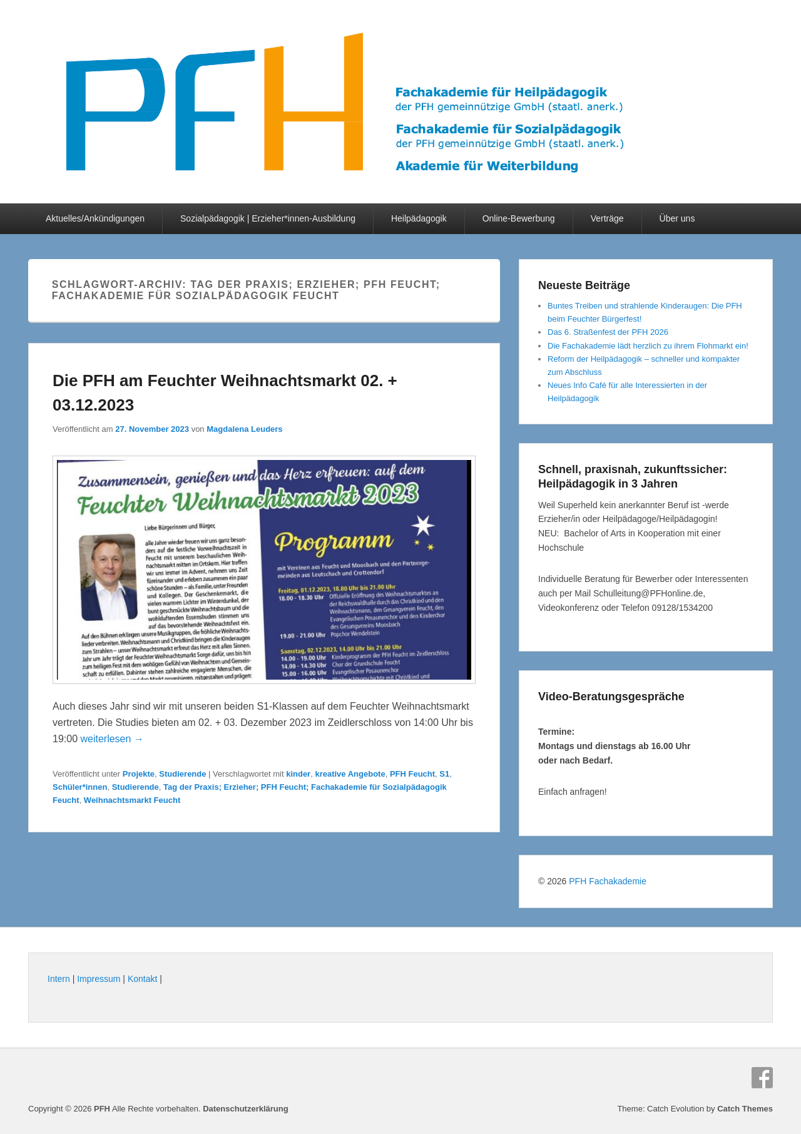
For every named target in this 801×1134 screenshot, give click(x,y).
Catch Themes (745, 1108)
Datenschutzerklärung (245, 1108)
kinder (298, 774)
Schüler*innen (80, 787)
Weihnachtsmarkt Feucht (132, 800)
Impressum (98, 979)
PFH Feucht (412, 774)
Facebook (762, 1077)
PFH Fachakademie (607, 881)
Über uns (677, 218)
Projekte (139, 774)
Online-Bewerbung (518, 218)
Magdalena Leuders (244, 429)
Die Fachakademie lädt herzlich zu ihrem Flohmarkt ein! (648, 345)
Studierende (182, 774)
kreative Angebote (350, 774)
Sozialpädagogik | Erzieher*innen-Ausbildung (267, 218)
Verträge (607, 218)
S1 (444, 774)
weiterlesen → (111, 738)
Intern (59, 979)
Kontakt (142, 979)
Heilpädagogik (419, 218)
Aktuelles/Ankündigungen (95, 218)
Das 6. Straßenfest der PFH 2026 (608, 332)
